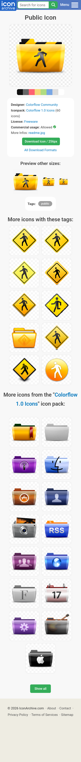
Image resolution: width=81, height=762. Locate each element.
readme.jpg (36, 133)
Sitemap (67, 715)
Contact (65, 708)
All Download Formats (40, 150)
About (51, 708)
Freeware (31, 121)
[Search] (53, 5)
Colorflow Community (42, 105)
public (45, 203)
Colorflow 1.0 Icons (40, 110)
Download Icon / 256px (41, 141)
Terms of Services (44, 715)
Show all (40, 689)
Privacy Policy (18, 715)
